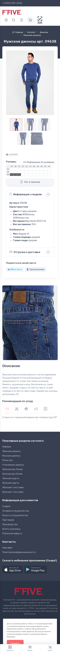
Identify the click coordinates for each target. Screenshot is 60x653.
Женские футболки (12, 469)
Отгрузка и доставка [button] (24, 251)
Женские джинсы (11, 451)
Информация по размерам (38, 162)
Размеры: (11, 161)
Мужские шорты (10, 483)
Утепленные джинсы (13, 465)
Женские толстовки (13, 487)
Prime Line (7, 460)
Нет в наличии (30, 181)
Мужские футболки (12, 474)
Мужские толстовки (12, 492)
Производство (10, 524)
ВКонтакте (15, 269)
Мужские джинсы (11, 455)
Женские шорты (10, 478)
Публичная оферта (12, 533)
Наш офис (7, 547)
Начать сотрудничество (15, 515)
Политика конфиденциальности (19, 552)
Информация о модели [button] (25, 194)
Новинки (6, 446)
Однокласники (35, 269)
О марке (6, 506)
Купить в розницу (11, 529)
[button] (12, 570)
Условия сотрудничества (15, 511)
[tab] (16, 409)
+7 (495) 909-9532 (12, 3)
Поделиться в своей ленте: (21, 263)
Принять (15, 643)
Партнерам (8, 520)
